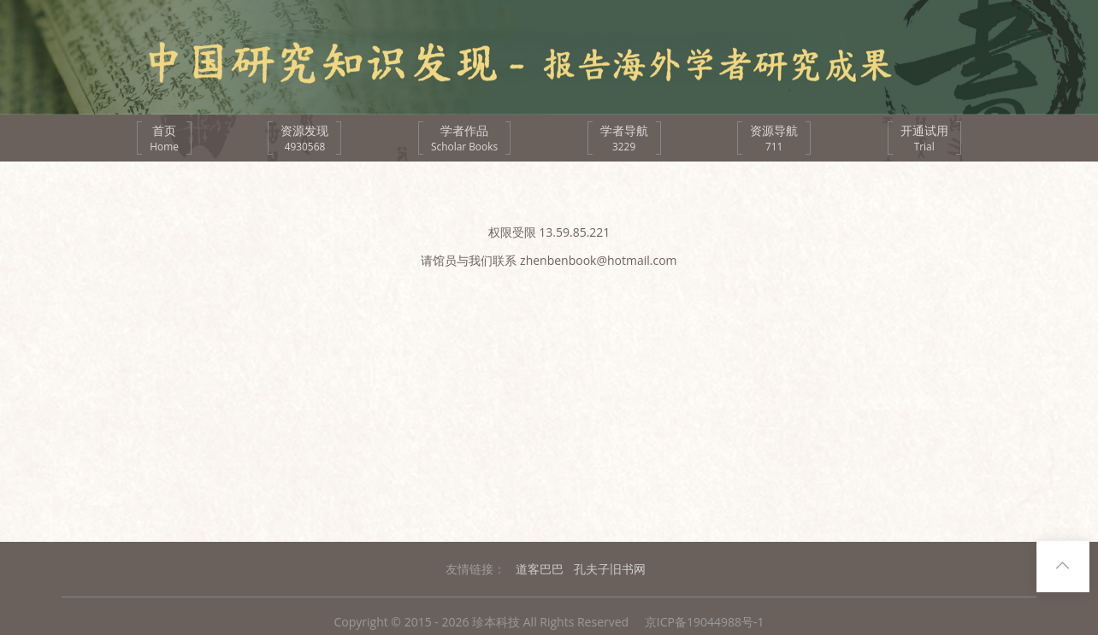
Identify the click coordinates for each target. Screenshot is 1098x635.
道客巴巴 (540, 569)
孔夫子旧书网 (610, 569)
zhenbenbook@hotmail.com (598, 260)
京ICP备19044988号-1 (704, 622)
